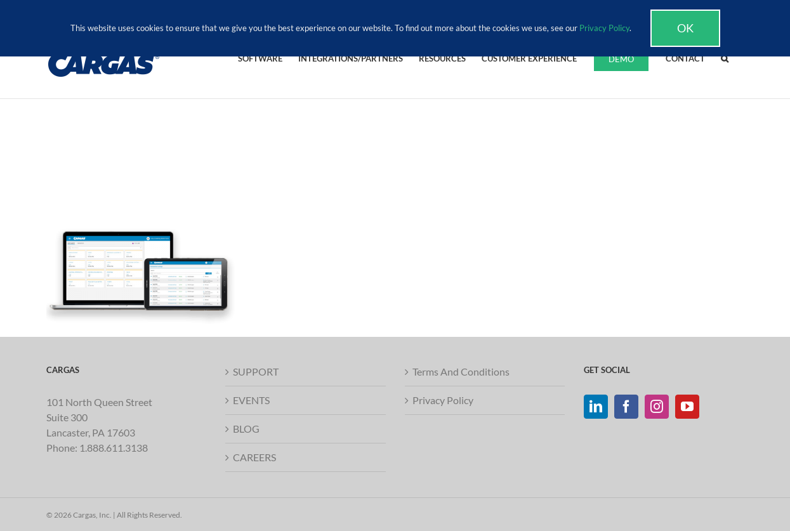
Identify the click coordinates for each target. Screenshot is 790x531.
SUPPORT (256, 371)
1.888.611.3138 (113, 448)
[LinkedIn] (596, 407)
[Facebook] (626, 407)
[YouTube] (687, 407)
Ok (685, 28)
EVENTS (251, 400)
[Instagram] (657, 407)
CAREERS (254, 457)
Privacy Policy (442, 400)
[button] (724, 57)
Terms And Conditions (461, 371)
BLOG (246, 429)
